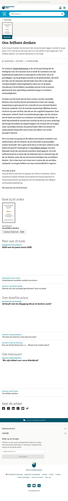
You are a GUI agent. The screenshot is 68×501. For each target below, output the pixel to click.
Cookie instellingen (23, 477)
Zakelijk (34, 433)
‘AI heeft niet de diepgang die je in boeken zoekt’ (27, 304)
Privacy (51, 474)
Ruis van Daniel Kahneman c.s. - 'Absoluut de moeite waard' (25, 345)
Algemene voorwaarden (32, 474)
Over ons (48, 477)
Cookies (58, 474)
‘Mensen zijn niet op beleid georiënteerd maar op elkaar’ (24, 289)
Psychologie (7, 20)
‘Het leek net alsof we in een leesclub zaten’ (19, 337)
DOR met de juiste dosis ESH (17, 247)
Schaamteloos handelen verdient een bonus (19, 280)
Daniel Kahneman (20, 68)
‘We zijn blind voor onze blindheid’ (20, 360)
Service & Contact (37, 477)
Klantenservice (34, 428)
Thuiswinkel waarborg (14, 474)
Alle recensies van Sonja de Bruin (14, 188)
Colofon (44, 474)
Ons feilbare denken (38, 148)
